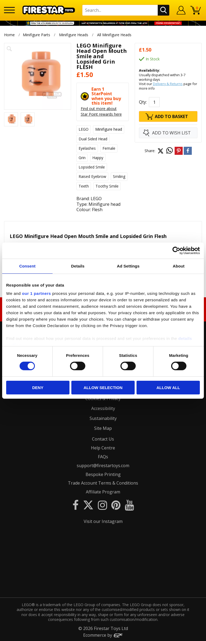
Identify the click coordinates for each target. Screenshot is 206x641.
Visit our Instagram (103, 521)
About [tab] (179, 265)
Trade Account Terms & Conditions (103, 483)
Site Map (103, 428)
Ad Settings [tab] (128, 265)
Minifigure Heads (73, 34)
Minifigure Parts (36, 34)
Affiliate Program (103, 492)
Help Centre (103, 448)
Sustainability (103, 418)
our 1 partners (36, 293)
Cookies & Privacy (103, 398)
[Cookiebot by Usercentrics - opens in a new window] (176, 250)
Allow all (168, 387)
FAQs (103, 457)
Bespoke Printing (103, 474)
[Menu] (9, 10)
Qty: (143, 102)
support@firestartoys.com (103, 465)
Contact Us (103, 439)
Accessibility (103, 408)
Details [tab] (77, 265)
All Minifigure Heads (114, 34)
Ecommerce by (103, 635)
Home (9, 34)
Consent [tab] (27, 265)
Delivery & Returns (168, 83)
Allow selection (102, 387)
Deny (37, 387)
